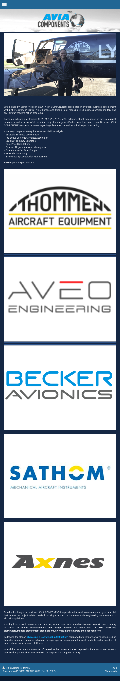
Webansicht (111, 671)
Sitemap (25, 667)
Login (115, 667)
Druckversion (11, 667)
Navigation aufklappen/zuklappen (60, 4)
